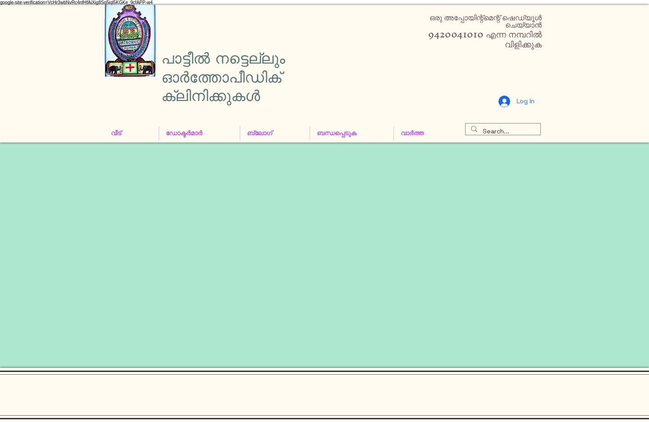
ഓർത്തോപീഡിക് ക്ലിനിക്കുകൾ (221, 86)
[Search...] (502, 132)
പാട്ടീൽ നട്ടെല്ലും (223, 58)
